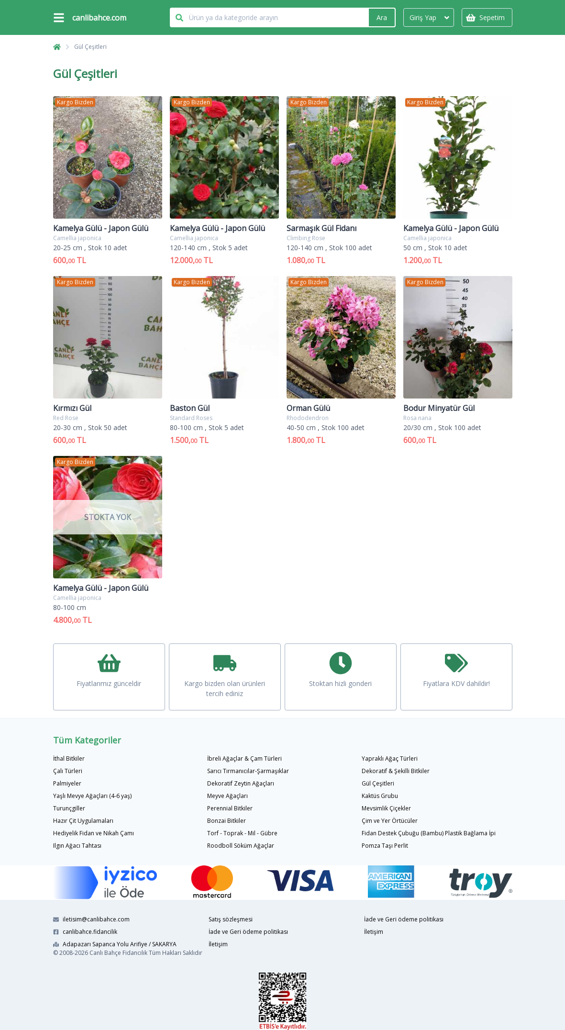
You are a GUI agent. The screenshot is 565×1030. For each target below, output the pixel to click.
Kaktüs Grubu (380, 796)
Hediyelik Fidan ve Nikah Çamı (93, 833)
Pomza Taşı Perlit (385, 846)
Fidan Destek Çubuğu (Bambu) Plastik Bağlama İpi (429, 833)
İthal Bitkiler (69, 758)
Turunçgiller (69, 808)
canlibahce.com (99, 17)
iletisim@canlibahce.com (91, 919)
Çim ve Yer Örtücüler (390, 821)
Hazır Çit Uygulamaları (83, 821)
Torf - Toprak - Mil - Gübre (242, 833)
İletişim (218, 944)
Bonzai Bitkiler (226, 821)
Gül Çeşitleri (90, 47)
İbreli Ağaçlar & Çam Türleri (244, 758)
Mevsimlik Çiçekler (386, 808)
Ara (382, 17)
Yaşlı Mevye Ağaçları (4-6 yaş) (92, 796)
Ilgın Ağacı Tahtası (77, 846)
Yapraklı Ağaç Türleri (390, 758)
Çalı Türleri (67, 771)
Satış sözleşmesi (231, 919)
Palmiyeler (67, 783)
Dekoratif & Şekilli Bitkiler (396, 771)
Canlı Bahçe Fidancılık (118, 953)
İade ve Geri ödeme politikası (248, 932)
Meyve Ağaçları (227, 796)
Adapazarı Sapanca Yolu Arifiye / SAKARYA (115, 944)
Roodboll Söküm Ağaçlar (240, 846)
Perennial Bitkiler (230, 808)
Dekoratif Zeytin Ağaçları (240, 783)
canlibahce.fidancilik (85, 932)
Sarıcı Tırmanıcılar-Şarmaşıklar (248, 771)
